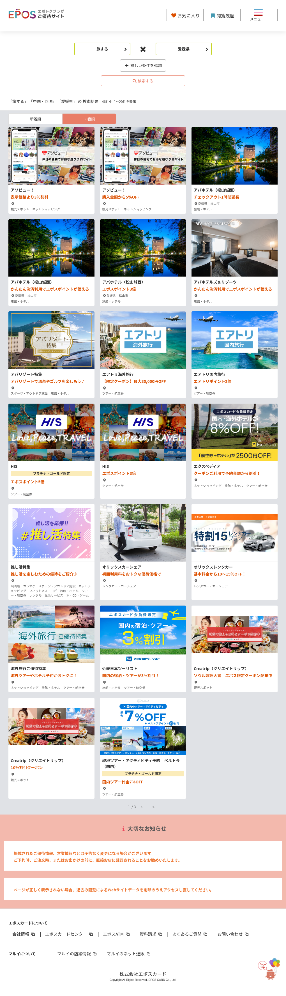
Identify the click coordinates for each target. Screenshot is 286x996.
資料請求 (151, 934)
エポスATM (117, 934)
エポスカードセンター (69, 934)
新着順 (35, 118)
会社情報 (24, 934)
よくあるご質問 (190, 934)
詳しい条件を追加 (143, 65)
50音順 (89, 118)
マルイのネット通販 (129, 953)
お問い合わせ (234, 934)
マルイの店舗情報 (77, 953)
